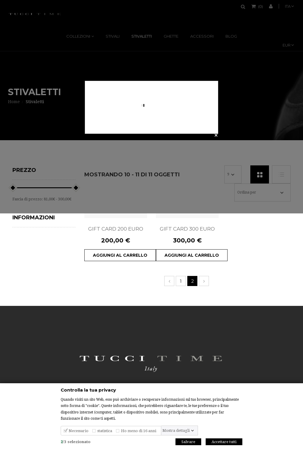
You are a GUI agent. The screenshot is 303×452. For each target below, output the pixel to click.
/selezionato (76, 442)
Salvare (188, 442)
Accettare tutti (224, 442)
